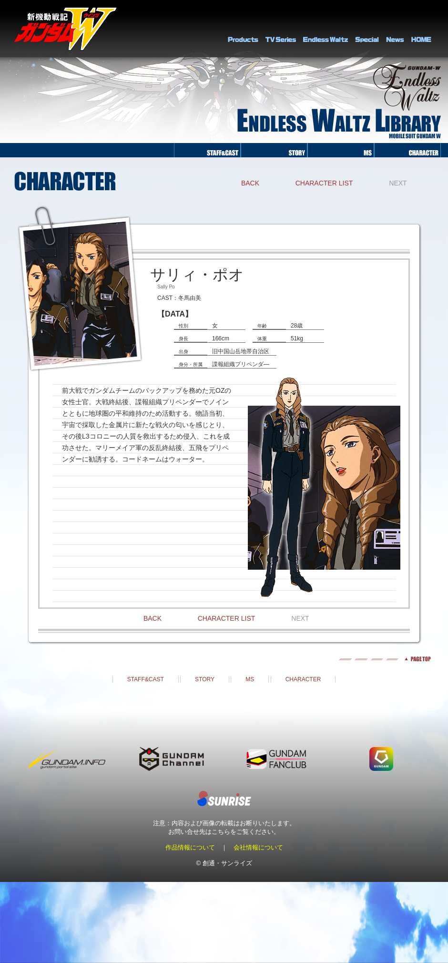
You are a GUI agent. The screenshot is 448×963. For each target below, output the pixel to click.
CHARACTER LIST (324, 183)
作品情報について (190, 847)
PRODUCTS (243, 29)
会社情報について (258, 847)
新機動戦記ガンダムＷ (65, 29)
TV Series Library (280, 29)
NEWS (395, 29)
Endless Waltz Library (325, 29)
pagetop (224, 659)
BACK (250, 183)
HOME (421, 29)
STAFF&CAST (145, 679)
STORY (204, 679)
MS (249, 679)
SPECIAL (367, 29)
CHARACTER (303, 679)
